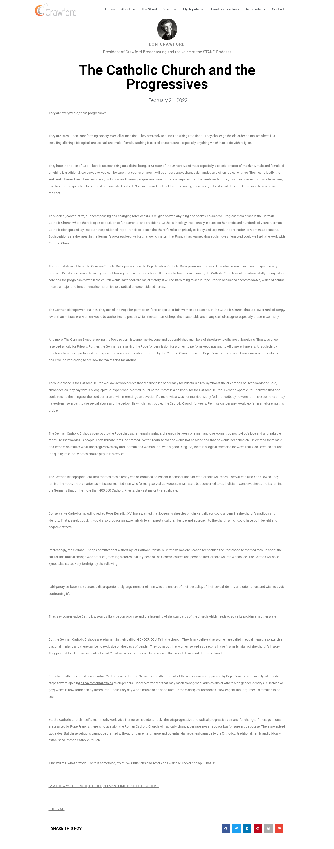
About (128, 9)
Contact (278, 9)
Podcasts (255, 9)
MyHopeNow (193, 9)
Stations (169, 9)
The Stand (149, 9)
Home (110, 9)
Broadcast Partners (225, 9)
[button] (294, 9)
